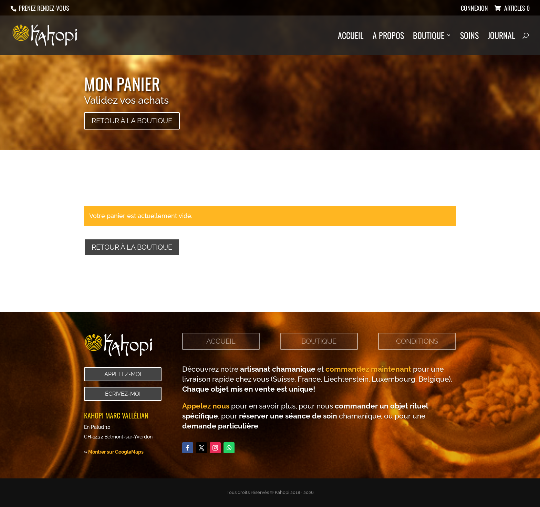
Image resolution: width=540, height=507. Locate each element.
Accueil (351, 37)
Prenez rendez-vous (43, 7)
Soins (469, 37)
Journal (501, 37)
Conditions (417, 341)
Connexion (474, 8)
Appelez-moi (122, 374)
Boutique (428, 37)
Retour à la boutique (132, 121)
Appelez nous (205, 406)
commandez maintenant (368, 369)
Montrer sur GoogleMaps (116, 452)
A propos (388, 37)
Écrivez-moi (123, 394)
